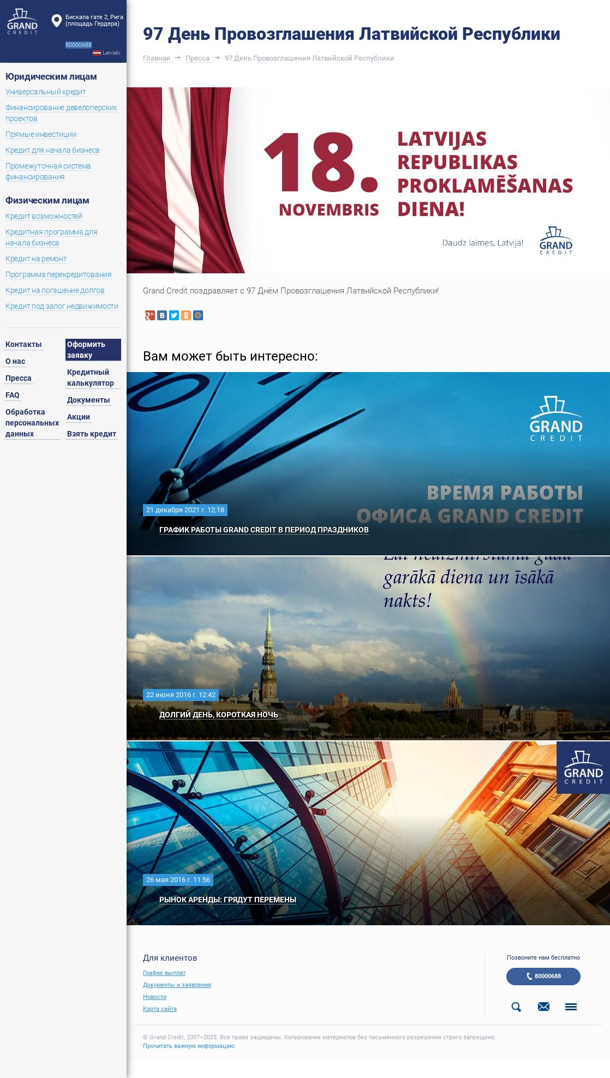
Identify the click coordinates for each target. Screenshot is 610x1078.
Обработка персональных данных (32, 423)
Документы (88, 400)
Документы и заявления (177, 985)
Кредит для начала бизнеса (52, 150)
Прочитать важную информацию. (189, 1046)
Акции (78, 416)
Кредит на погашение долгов (55, 290)
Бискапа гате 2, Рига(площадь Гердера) (94, 20)
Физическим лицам (47, 200)
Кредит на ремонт (36, 258)
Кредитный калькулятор (90, 377)
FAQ (12, 395)
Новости (154, 997)
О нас (15, 361)
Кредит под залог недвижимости (61, 306)
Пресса (18, 378)
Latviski (111, 53)
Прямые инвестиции (40, 134)
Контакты (23, 344)
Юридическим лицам (51, 76)
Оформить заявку (86, 350)
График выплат (164, 973)
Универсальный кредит (45, 91)
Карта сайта (160, 1009)
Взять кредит (91, 433)
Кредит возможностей (43, 216)
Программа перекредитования (58, 274)
